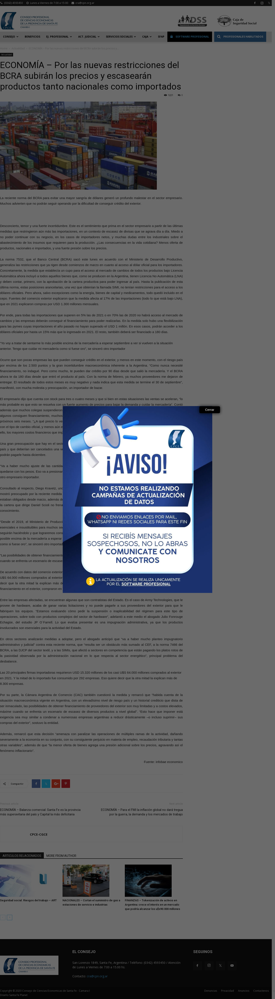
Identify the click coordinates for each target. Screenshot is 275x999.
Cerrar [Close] (209, 409)
